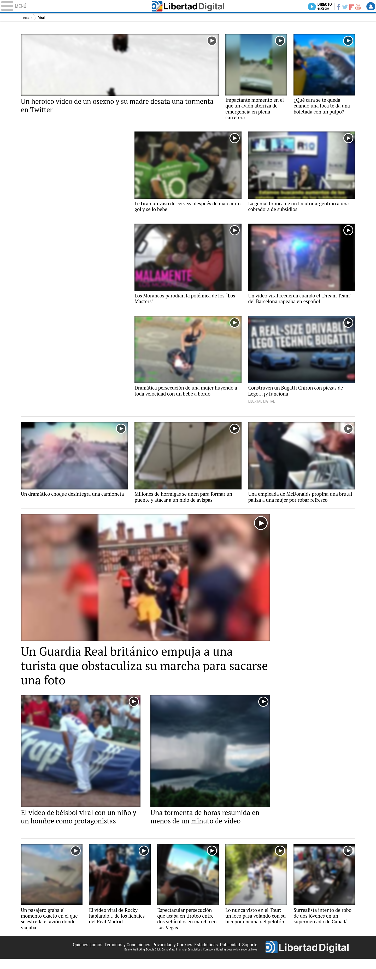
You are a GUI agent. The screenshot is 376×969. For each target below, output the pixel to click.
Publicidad (228, 954)
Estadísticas (202, 954)
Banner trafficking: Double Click (142, 959)
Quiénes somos (76, 954)
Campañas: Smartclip (174, 959)
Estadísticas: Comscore (201, 959)
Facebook (335, 6)
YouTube (357, 6)
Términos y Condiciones (118, 954)
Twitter (342, 6)
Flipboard (350, 6)
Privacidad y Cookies (166, 954)
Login (370, 6)
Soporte (249, 954)
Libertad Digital (188, 7)
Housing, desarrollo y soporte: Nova (236, 959)
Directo (320, 6)
